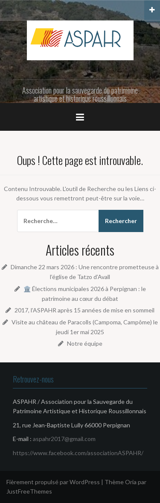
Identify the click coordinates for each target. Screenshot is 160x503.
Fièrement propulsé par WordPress (53, 481)
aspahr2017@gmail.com (64, 438)
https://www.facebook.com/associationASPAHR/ (78, 452)
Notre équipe (84, 343)
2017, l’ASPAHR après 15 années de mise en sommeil (84, 310)
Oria (131, 481)
